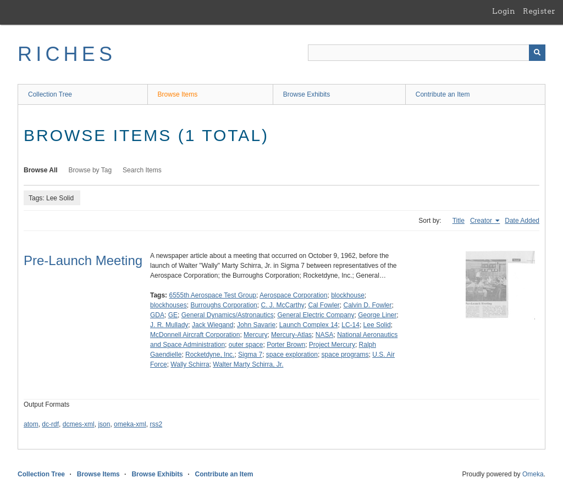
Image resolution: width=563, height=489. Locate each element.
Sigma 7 (250, 354)
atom (31, 424)
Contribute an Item (443, 94)
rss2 (156, 424)
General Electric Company (315, 315)
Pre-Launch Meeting (83, 260)
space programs (345, 354)
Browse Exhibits (306, 94)
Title (458, 220)
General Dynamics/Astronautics (227, 315)
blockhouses (168, 305)
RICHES (67, 54)
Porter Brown (286, 345)
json (104, 424)
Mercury (255, 335)
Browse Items (178, 94)
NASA (325, 335)
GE (173, 315)
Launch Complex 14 (308, 325)
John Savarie (256, 325)
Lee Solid (377, 325)
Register (539, 11)
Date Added (522, 220)
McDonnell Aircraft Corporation (195, 335)
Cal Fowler (323, 305)
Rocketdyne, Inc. (209, 354)
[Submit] (537, 52)
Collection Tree (50, 94)
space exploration (292, 354)
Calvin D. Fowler (368, 305)
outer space (246, 345)
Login (503, 11)
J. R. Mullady (169, 325)
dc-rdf (50, 424)
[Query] (426, 52)
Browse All (41, 170)
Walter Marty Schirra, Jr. (248, 364)
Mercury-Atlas (291, 335)
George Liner (377, 315)
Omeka (533, 474)
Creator (482, 220)
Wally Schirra (189, 364)
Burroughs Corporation (223, 305)
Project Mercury (332, 345)
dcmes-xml (79, 424)
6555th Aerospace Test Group (212, 295)
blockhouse (348, 295)
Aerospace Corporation (293, 295)
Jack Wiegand (212, 325)
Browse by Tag (90, 170)
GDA (157, 315)
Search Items (142, 170)
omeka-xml (130, 424)
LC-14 (350, 325)
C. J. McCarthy (282, 305)
